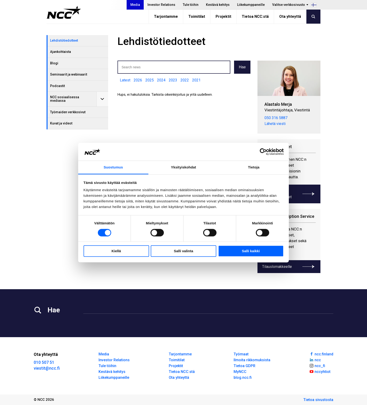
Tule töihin (190, 5)
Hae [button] (242, 67)
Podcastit (57, 86)
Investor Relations (161, 5)
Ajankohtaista (60, 52)
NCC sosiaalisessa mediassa (64, 98)
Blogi (54, 63)
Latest (125, 80)
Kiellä (116, 251)
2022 (184, 80)
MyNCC (240, 371)
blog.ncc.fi (243, 377)
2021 (196, 80)
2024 (161, 80)
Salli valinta (183, 251)
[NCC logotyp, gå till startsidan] (64, 12)
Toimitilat (196, 16)
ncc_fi (317, 365)
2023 (173, 80)
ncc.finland (321, 353)
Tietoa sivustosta (318, 400)
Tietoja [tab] (254, 167)
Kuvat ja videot (61, 123)
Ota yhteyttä (290, 16)
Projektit (223, 16)
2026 (138, 80)
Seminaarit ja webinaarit (68, 74)
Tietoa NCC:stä (255, 16)
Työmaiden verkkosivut (67, 112)
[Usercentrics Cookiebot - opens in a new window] (263, 151)
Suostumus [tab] (113, 167)
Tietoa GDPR (244, 366)
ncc (315, 359)
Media (135, 5)
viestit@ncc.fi (47, 368)
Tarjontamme (166, 16)
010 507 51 (44, 362)
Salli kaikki (251, 251)
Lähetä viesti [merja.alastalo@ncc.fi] (275, 123)
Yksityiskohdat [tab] (183, 167)
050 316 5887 (275, 118)
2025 (149, 80)
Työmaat (241, 354)
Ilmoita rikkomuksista (252, 360)
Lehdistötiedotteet (64, 40)
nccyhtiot (319, 371)
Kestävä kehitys (218, 5)
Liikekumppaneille (251, 5)
